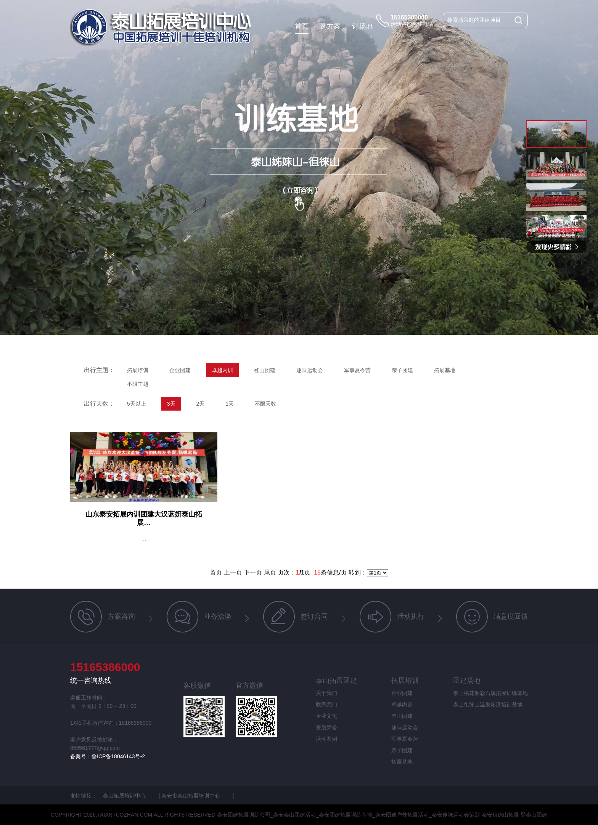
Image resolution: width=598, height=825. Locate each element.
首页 (302, 26)
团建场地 (467, 680)
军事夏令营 (357, 370)
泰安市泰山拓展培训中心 (191, 796)
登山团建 (264, 370)
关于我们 (326, 693)
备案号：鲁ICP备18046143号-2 (107, 756)
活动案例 (326, 739)
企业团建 (180, 370)
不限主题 (137, 384)
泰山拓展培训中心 (125, 796)
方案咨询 (102, 616)
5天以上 (136, 404)
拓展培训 (137, 370)
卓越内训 (222, 370)
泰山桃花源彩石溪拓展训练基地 (490, 693)
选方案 (330, 26)
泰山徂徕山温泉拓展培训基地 (487, 704)
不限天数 (265, 404)
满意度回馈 (492, 616)
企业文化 (326, 716)
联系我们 (326, 704)
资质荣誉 (326, 727)
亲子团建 (402, 370)
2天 (200, 404)
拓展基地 (444, 370)
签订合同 (295, 616)
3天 (171, 404)
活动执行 (392, 616)
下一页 (253, 572)
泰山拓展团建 (336, 680)
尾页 (270, 572)
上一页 (233, 572)
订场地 (362, 26)
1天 (229, 404)
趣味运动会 (309, 370)
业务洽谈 (199, 616)
